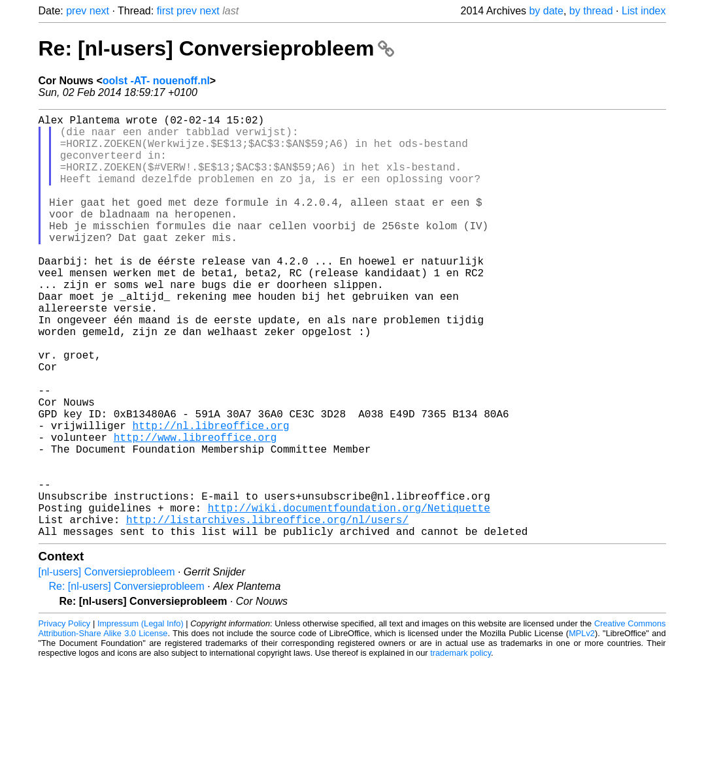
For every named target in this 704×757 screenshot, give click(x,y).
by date (546, 10)
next (99, 10)
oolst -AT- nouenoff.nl (156, 80)
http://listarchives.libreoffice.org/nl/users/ (267, 611)
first (165, 10)
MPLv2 (582, 727)
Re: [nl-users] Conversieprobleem (217, 48)
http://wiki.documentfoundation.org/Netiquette (349, 596)
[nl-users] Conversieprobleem (107, 665)
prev (76, 10)
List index (644, 10)
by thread (591, 10)
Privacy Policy (65, 717)
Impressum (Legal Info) (140, 717)
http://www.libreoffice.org (195, 510)
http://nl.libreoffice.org (211, 496)
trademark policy (460, 747)
